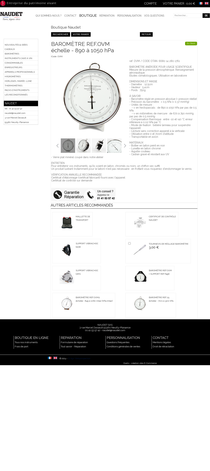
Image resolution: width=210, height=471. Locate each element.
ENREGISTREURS (13, 67)
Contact (70, 15)
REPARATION (71, 338)
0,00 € (190, 3)
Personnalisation (129, 15)
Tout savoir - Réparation (73, 346)
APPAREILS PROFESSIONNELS (20, 72)
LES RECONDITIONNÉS (16, 94)
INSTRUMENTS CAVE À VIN (18, 58)
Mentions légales (162, 342)
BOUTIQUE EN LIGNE (31, 338)
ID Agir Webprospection (79, 358)
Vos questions (154, 15)
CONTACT (161, 338)
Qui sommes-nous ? (48, 15)
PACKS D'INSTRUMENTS (17, 90)
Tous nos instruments (26, 342)
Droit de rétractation (163, 346)
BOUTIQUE (88, 15)
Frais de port (21, 346)
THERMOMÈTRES (13, 85)
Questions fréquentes (118, 342)
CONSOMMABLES (14, 63)
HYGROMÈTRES (13, 76)
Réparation (106, 15)
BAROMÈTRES (12, 53)
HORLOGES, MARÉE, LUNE (18, 81)
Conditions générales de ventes (123, 346)
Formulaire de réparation (74, 342)
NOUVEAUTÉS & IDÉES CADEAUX (16, 47)
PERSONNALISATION (123, 338)
